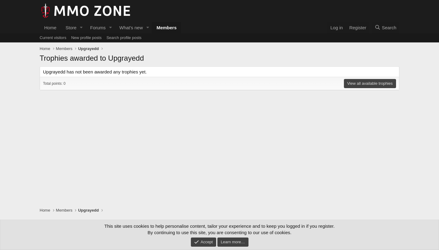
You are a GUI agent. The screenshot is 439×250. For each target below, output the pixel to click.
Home (50, 27)
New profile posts (86, 37)
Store (71, 27)
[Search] (385, 27)
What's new (131, 27)
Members (166, 27)
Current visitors (53, 37)
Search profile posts (123, 37)
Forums (98, 27)
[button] (81, 27)
